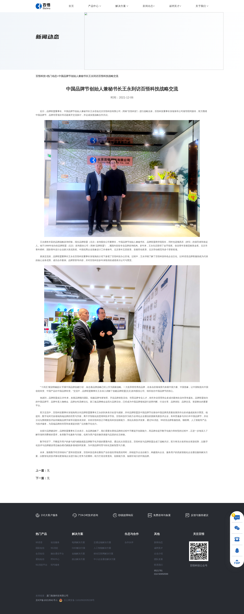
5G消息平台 (41, 565)
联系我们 (158, 565)
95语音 (39, 542)
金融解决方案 (78, 553)
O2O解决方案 (78, 548)
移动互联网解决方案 (103, 553)
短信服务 (55, 542)
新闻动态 (148, 6)
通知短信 (40, 559)
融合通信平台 (57, 553)
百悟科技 (41, 76)
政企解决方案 (78, 559)
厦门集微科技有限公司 (57, 595)
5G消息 (54, 548)
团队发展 (158, 559)
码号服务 (55, 565)
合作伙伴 (129, 542)
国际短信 (40, 548)
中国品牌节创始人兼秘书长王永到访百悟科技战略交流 (88, 76)
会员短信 (40, 553)
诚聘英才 (174, 6)
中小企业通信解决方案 (104, 559)
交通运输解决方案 (102, 542)
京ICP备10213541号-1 (47, 600)
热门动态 (52, 76)
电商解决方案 (78, 542)
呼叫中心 (55, 559)
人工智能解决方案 (102, 548)
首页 (71, 6)
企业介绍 (158, 553)
